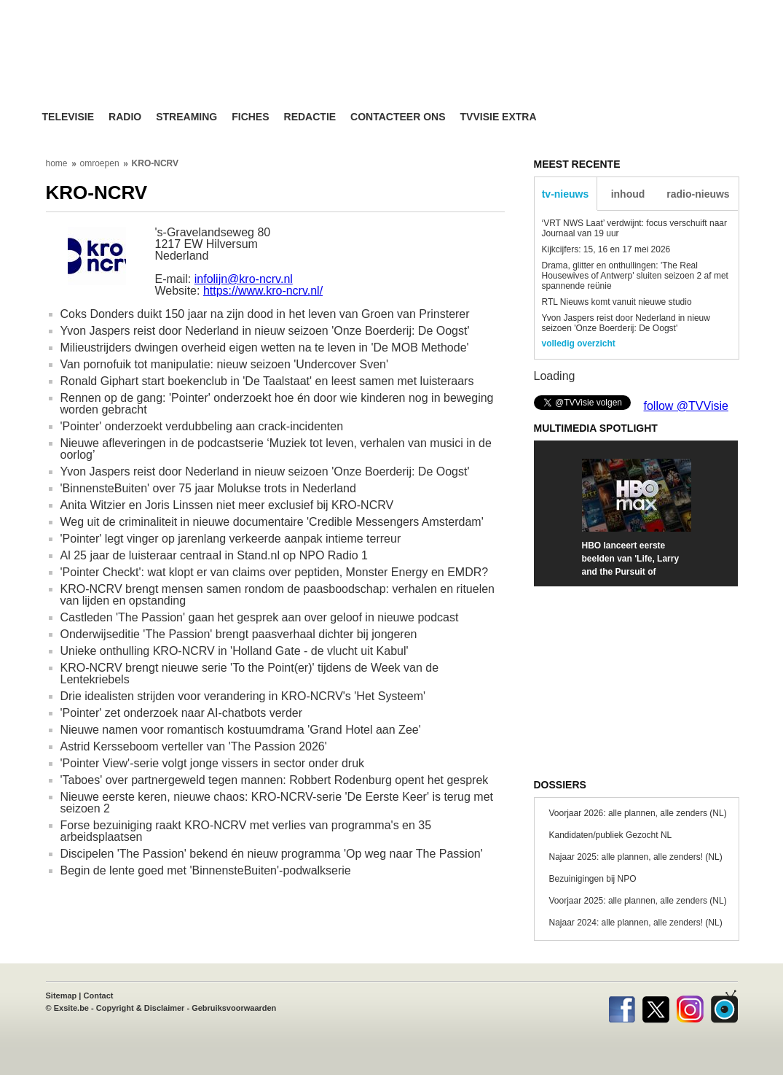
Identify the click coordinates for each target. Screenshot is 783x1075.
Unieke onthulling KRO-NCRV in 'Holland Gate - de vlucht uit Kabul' (234, 651)
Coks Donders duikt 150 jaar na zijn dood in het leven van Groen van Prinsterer (265, 314)
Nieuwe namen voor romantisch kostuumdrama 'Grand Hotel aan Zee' (240, 729)
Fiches (250, 117)
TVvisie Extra (498, 117)
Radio (125, 117)
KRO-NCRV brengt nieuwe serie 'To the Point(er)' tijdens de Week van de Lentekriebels (249, 673)
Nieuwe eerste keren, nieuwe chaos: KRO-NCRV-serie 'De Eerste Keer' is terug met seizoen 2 (277, 803)
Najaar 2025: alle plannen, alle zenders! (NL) (636, 857)
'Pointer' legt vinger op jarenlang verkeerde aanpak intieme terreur (230, 538)
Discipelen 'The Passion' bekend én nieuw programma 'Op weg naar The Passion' (271, 853)
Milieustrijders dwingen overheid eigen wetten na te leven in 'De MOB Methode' (264, 347)
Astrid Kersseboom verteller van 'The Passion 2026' (193, 746)
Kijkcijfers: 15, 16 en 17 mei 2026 (606, 249)
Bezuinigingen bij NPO (593, 879)
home (57, 163)
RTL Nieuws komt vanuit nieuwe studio (617, 302)
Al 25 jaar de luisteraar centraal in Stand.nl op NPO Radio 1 (214, 555)
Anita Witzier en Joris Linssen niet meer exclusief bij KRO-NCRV (227, 505)
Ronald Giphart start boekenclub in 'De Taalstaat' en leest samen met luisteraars (267, 381)
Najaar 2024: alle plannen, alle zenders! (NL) (636, 922)
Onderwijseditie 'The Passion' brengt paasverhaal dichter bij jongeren (238, 634)
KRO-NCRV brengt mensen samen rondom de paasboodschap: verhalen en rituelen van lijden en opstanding (277, 595)
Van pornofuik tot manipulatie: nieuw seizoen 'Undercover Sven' (224, 364)
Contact (99, 995)
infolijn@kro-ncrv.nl (243, 279)
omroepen (99, 163)
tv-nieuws (565, 194)
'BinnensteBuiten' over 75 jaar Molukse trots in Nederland (208, 488)
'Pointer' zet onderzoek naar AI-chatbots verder (181, 713)
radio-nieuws (697, 194)
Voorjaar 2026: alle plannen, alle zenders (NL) (638, 813)
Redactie (310, 117)
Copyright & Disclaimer (140, 1008)
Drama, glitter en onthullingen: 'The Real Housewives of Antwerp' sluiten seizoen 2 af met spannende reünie (635, 275)
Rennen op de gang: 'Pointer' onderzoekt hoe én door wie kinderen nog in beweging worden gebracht (277, 404)
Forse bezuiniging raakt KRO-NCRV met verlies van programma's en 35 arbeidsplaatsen (246, 831)
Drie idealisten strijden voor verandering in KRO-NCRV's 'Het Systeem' (243, 696)
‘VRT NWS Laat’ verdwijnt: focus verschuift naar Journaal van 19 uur (635, 228)
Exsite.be (71, 1008)
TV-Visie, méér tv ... (158, 66)
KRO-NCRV (155, 163)
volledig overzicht (578, 343)
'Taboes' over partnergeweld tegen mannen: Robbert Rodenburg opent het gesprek (274, 780)
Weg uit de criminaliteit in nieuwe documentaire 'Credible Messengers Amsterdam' (272, 522)
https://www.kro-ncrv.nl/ (263, 290)
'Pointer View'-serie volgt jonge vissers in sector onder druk (212, 763)
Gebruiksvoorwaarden (234, 1008)
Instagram (690, 1006)
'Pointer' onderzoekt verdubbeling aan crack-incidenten (202, 426)
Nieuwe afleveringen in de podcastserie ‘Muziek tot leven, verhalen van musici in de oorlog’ (276, 449)
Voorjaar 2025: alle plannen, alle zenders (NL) (638, 901)
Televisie (68, 117)
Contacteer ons (397, 117)
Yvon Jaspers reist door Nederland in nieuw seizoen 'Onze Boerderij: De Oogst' (265, 331)
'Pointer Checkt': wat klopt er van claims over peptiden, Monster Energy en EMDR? (274, 572)
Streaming (186, 117)
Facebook (621, 1006)
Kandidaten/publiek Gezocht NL (610, 835)
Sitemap (61, 995)
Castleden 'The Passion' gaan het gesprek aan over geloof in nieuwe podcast (259, 617)
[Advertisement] (530, 69)
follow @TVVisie (686, 406)
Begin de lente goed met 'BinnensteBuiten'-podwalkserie (205, 870)
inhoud (628, 194)
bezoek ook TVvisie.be (690, 10)
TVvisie (724, 1006)
